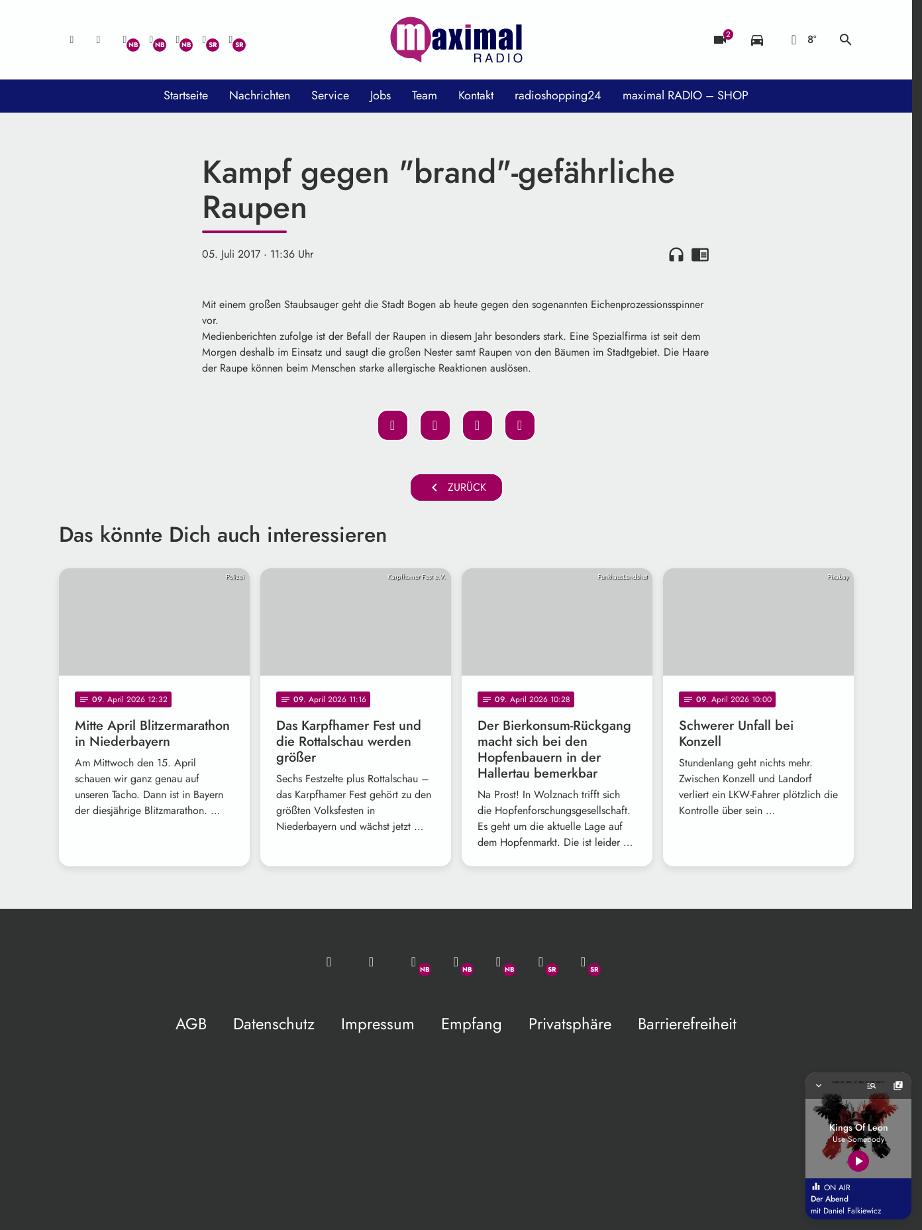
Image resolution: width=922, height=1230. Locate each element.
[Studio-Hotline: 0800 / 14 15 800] (98, 39)
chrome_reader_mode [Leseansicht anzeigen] (700, 254)
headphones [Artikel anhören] (676, 254)
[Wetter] (801, 40)
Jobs (380, 95)
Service (330, 95)
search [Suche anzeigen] (846, 40)
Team (424, 95)
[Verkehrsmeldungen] (757, 40)
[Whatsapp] (125, 39)
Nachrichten (259, 95)
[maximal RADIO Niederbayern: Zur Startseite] (456, 39)
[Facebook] (151, 39)
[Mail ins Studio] (72, 39)
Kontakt (475, 95)
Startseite (186, 95)
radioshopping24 (558, 95)
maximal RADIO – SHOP (685, 95)
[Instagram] (178, 39)
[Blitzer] (720, 40)
